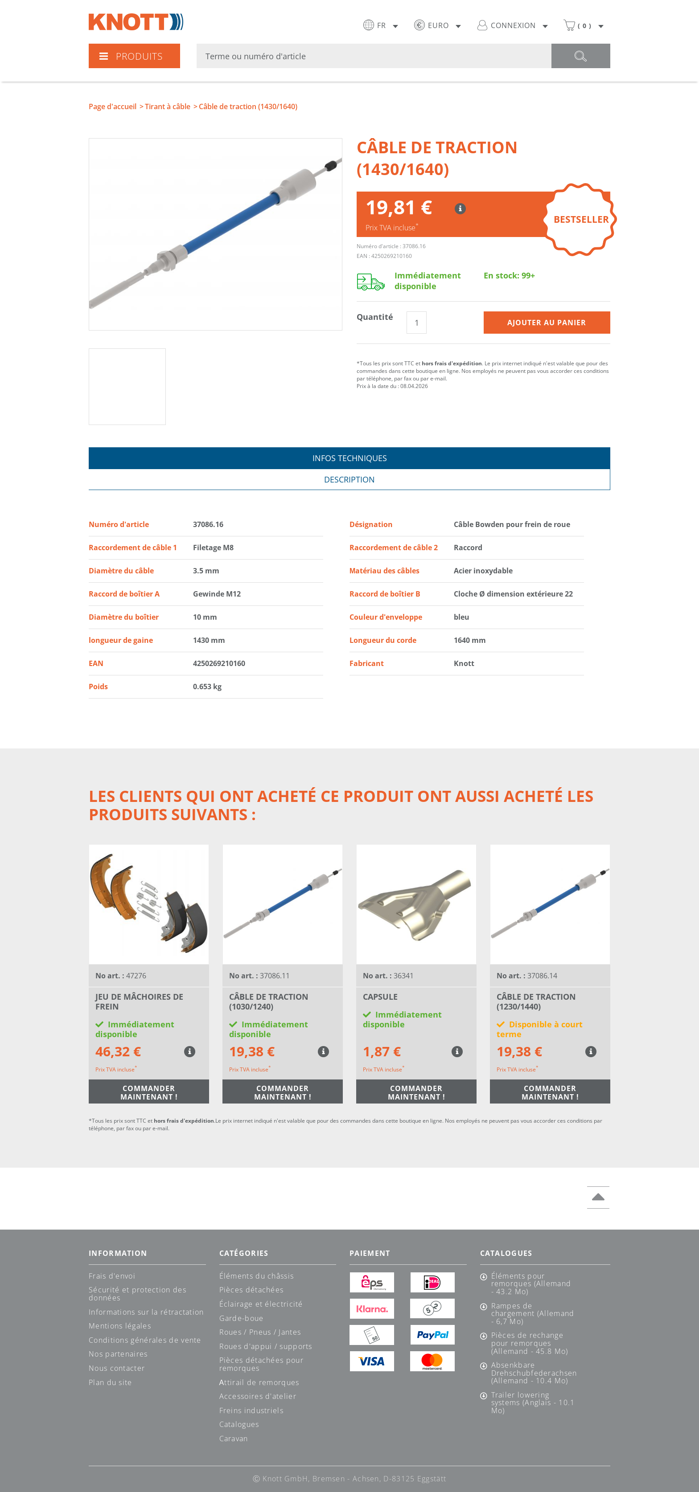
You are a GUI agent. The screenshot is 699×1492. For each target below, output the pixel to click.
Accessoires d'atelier (257, 1396)
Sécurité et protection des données (137, 1294)
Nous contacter (117, 1368)
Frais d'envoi (112, 1276)
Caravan (233, 1438)
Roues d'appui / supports (265, 1346)
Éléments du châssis (256, 1276)
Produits (131, 56)
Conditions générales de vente (145, 1340)
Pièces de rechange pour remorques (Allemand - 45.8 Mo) (529, 1343)
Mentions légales (120, 1326)
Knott (136, 21)
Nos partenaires (118, 1354)
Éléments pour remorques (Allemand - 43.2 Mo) (531, 1284)
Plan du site (110, 1382)
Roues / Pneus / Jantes (260, 1332)
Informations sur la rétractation (146, 1312)
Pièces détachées (251, 1290)
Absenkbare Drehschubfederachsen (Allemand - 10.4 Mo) (533, 1373)
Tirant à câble (167, 106)
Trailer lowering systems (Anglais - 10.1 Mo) (533, 1403)
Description (349, 479)
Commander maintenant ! (149, 1092)
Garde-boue (241, 1318)
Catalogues (239, 1424)
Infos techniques (349, 458)
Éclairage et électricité (261, 1304)
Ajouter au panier (546, 322)
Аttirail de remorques (259, 1382)
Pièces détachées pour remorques (261, 1364)
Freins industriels (251, 1410)
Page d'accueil (112, 106)
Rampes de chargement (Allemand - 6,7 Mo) (533, 1314)
